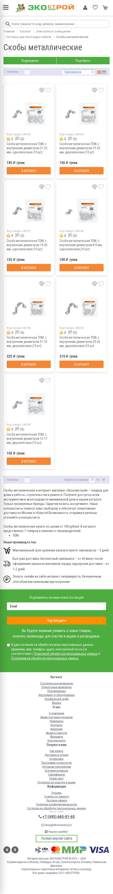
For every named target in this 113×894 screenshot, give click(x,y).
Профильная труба (56, 699)
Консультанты (56, 740)
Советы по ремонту (56, 796)
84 (103, 479)
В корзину (28, 171)
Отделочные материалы (57, 687)
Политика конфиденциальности (56, 804)
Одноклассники (15, 849)
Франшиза (56, 736)
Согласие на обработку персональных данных (56, 808)
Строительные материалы (56, 683)
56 (97, 479)
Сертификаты (56, 774)
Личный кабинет (85, 7)
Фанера (56, 703)
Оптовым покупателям (56, 766)
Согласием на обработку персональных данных (45, 658)
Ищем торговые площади (56, 717)
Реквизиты (56, 721)
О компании (56, 713)
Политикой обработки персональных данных (66, 654)
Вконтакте (6, 849)
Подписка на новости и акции (56, 782)
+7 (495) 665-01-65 (58, 816)
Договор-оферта (56, 800)
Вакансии (56, 729)
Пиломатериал (56, 691)
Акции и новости (56, 733)
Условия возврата (56, 770)
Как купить (56, 751)
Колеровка (56, 759)
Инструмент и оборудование (56, 695)
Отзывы (56, 793)
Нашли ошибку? (56, 831)
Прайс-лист (56, 778)
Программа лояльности (56, 762)
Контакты (56, 725)
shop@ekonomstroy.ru (56, 825)
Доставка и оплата (56, 755)
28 (92, 479)
